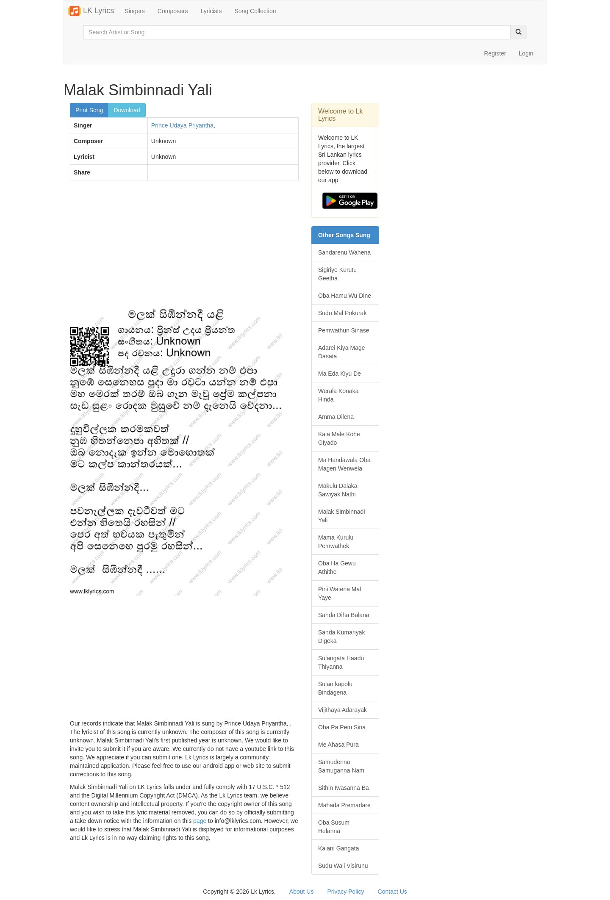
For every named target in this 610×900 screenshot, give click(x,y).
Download (127, 110)
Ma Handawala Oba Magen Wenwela (344, 464)
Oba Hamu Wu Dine (344, 295)
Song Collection (255, 11)
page (199, 820)
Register (495, 53)
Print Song (89, 110)
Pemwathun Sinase (343, 330)
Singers (134, 11)
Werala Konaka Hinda (338, 395)
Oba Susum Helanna (333, 826)
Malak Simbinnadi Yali (341, 515)
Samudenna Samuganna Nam (341, 766)
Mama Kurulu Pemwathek (335, 541)
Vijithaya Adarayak (342, 709)
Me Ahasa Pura (338, 744)
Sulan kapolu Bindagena (335, 688)
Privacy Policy (345, 891)
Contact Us (392, 891)
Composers (173, 11)
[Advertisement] (184, 248)
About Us (301, 891)
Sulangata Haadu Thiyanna (341, 662)
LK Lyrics (91, 11)
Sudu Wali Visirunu (343, 865)
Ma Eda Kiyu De (339, 373)
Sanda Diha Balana (343, 615)
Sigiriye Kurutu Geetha (337, 274)
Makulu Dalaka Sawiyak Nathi (338, 490)
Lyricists (211, 11)
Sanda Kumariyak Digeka (341, 636)
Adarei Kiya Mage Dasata (341, 352)
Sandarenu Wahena (344, 252)
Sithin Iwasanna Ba (343, 787)
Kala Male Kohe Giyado (339, 438)
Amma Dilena (336, 416)
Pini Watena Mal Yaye (339, 593)
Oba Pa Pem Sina (342, 727)
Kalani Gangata (338, 848)
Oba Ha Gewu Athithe (337, 567)
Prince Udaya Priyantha (182, 125)
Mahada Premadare (344, 805)
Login (526, 53)
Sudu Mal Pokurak (342, 313)
